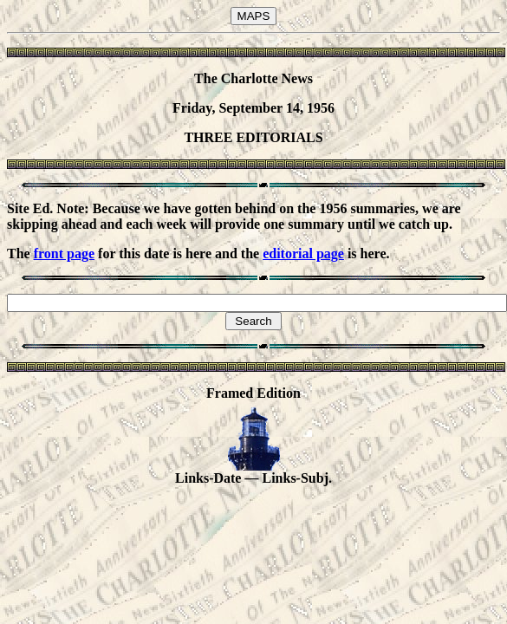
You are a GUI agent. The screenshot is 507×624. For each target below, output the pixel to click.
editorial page (303, 253)
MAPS (253, 16)
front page (64, 253)
